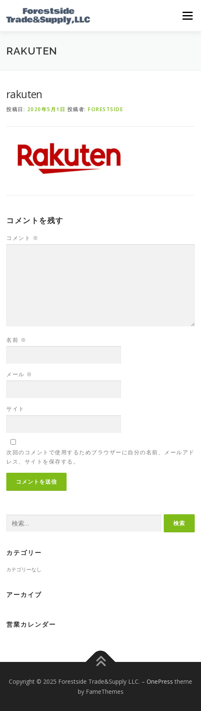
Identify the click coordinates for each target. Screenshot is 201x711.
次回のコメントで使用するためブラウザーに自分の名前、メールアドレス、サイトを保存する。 (100, 456)
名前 (16, 340)
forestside (105, 109)
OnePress (160, 681)
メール (19, 374)
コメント (22, 238)
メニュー (187, 15)
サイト (15, 408)
